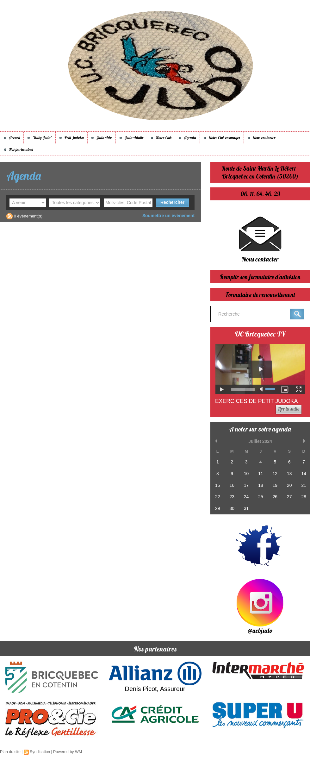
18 (260, 483)
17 (246, 483)
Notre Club (161, 137)
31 (246, 506)
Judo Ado (101, 137)
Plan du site (10, 752)
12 (274, 472)
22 (217, 495)
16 (231, 483)
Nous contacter (261, 137)
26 (274, 495)
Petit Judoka (71, 137)
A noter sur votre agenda (260, 429)
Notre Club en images (221, 137)
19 (274, 483)
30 (231, 506)
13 (288, 472)
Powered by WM (66, 752)
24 (246, 495)
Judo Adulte (131, 137)
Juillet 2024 (260, 441)
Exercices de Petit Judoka (257, 401)
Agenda (187, 137)
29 (217, 506)
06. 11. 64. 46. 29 (260, 194)
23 (231, 495)
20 (288, 483)
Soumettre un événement (170, 215)
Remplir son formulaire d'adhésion (260, 277)
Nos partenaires (18, 149)
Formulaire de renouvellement (260, 295)
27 (288, 495)
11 (260, 472)
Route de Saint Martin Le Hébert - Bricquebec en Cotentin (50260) (260, 172)
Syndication (39, 752)
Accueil (12, 137)
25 (260, 495)
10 (246, 472)
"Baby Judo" (39, 137)
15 (217, 483)
